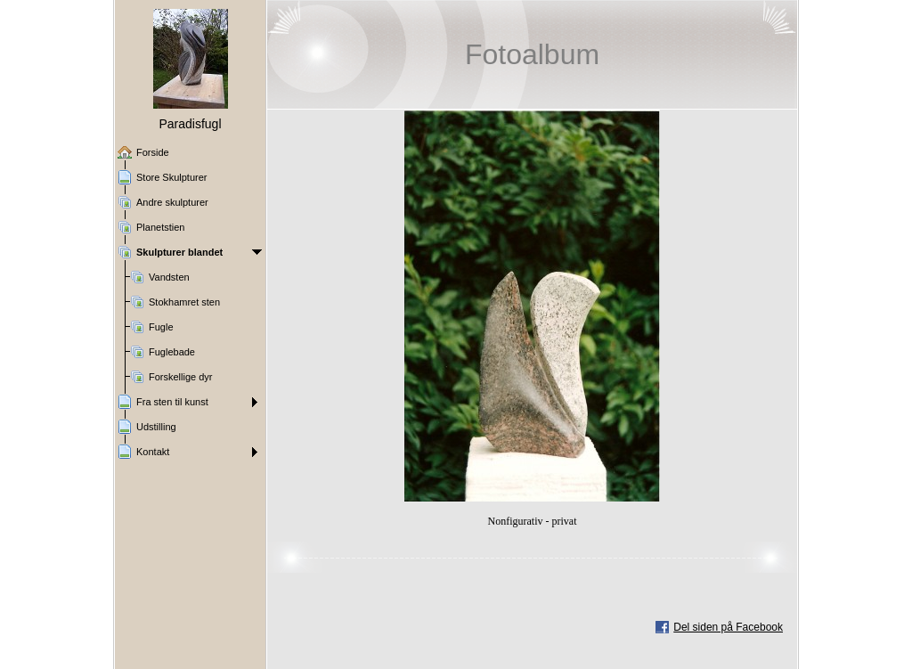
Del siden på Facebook (728, 627)
